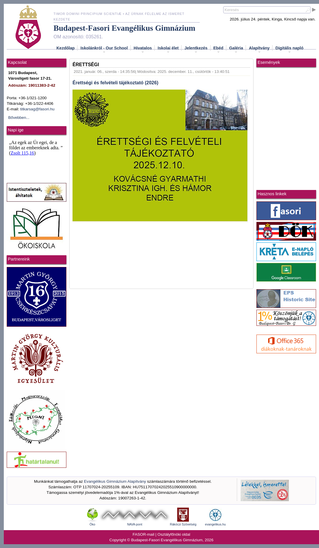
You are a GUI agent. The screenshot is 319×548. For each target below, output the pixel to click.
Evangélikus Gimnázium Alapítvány (115, 481)
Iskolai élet (168, 50)
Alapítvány (259, 50)
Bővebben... (19, 117)
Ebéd (218, 50)
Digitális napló (289, 50)
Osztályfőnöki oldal (174, 534)
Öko (92, 524)
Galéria (236, 50)
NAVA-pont (134, 524)
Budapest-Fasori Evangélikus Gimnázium (124, 28)
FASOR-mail (143, 534)
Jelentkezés (196, 50)
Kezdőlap (65, 48)
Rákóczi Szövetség (183, 524)
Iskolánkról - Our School (104, 50)
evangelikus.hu (215, 524)
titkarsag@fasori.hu (37, 109)
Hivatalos (143, 50)
